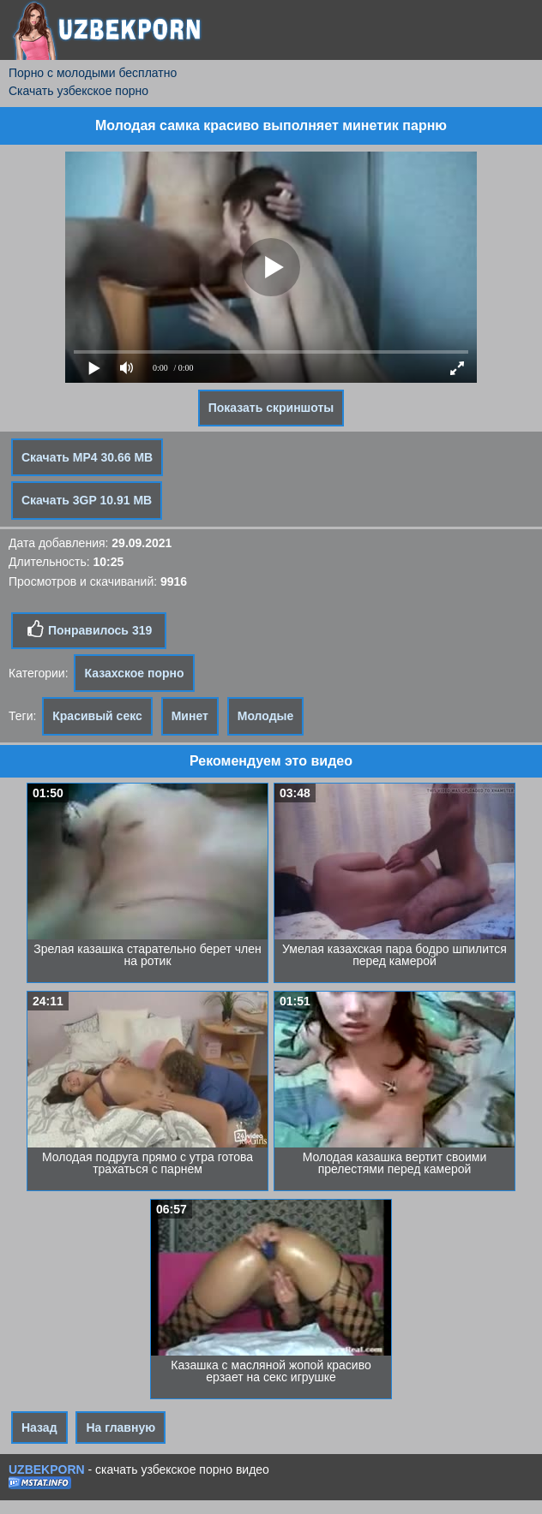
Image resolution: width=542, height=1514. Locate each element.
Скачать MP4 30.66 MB (87, 457)
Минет (190, 716)
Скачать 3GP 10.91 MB (86, 500)
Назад (39, 1427)
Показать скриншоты (271, 407)
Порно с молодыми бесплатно (93, 73)
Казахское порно (134, 673)
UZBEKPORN (47, 1469)
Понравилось (89, 629)
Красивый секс (97, 716)
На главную (120, 1427)
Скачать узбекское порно (78, 91)
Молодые (266, 716)
